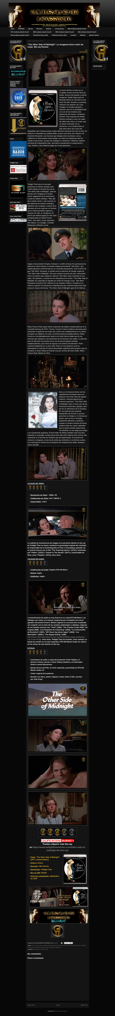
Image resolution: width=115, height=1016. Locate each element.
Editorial (82, 35)
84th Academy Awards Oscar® (87, 32)
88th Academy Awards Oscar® (77, 28)
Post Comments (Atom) (61, 1011)
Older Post (84, 1005)
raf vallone (83, 945)
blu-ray (37, 945)
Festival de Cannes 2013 (40, 35)
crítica (40, 945)
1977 (33, 945)
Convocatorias (59, 28)
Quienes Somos (94, 35)
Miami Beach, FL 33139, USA (40, 949)
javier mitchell (60, 945)
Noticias (48, 28)
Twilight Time (58, 947)
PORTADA (21, 28)
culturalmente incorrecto (49, 945)
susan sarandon (36, 947)
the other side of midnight (47, 947)
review (29, 947)
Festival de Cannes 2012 (59, 35)
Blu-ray (30, 28)
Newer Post (31, 1005)
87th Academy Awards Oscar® (20, 32)
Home (12, 28)
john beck (66, 945)
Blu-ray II (39, 28)
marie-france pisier (75, 945)
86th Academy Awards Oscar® (42, 32)
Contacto (73, 35)
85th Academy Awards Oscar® (64, 32)
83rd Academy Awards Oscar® (20, 35)
